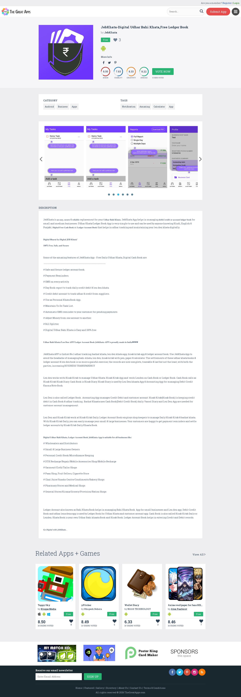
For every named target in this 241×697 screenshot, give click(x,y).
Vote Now (163, 71)
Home (79, 687)
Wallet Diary (132, 605)
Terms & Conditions (154, 687)
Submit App (218, 11)
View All (198, 554)
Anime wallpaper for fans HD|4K (186, 605)
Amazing (145, 106)
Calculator (159, 106)
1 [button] (108, 194)
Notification (128, 106)
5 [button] (127, 194)
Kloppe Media (48, 609)
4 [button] (122, 194)
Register (227, 3)
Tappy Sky (44, 605)
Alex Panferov (179, 609)
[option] (64, 157)
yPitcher (86, 605)
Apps (74, 106)
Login (236, 3)
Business (63, 106)
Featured (89, 687)
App (171, 106)
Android (49, 106)
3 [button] (118, 194)
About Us (123, 687)
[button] (41, 158)
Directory (111, 687)
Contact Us (136, 687)
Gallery (100, 687)
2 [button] (113, 194)
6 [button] (132, 194)
